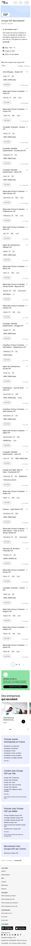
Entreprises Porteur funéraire (12, 755)
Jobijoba (3, 881)
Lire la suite (6, 41)
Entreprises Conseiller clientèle (13, 758)
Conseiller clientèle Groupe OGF (13, 818)
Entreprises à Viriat (9, 751)
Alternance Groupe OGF (11, 853)
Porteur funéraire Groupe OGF (13, 815)
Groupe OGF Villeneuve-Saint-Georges (13, 790)
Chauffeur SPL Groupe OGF (12, 829)
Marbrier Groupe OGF (10, 822)
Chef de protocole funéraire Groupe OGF (15, 825)
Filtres (4, 65)
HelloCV (3, 871)
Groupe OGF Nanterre (10, 787)
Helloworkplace (5, 874)
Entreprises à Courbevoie (11, 746)
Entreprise (10, 860)
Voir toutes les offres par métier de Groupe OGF (13, 835)
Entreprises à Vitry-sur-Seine (12, 753)
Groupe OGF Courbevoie (11, 778)
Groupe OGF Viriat (9, 782)
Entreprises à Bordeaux (11, 748)
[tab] (10, 729)
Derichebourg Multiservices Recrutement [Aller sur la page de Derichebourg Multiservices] (8, 719)
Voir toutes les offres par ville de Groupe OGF (15, 797)
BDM (2, 878)
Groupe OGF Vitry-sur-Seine (12, 785)
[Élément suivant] (28, 729)
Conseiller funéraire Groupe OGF (13, 820)
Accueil (3, 860)
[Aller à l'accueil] (5, 2)
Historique (27, 66)
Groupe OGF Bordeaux (11, 780)
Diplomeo (4, 888)
